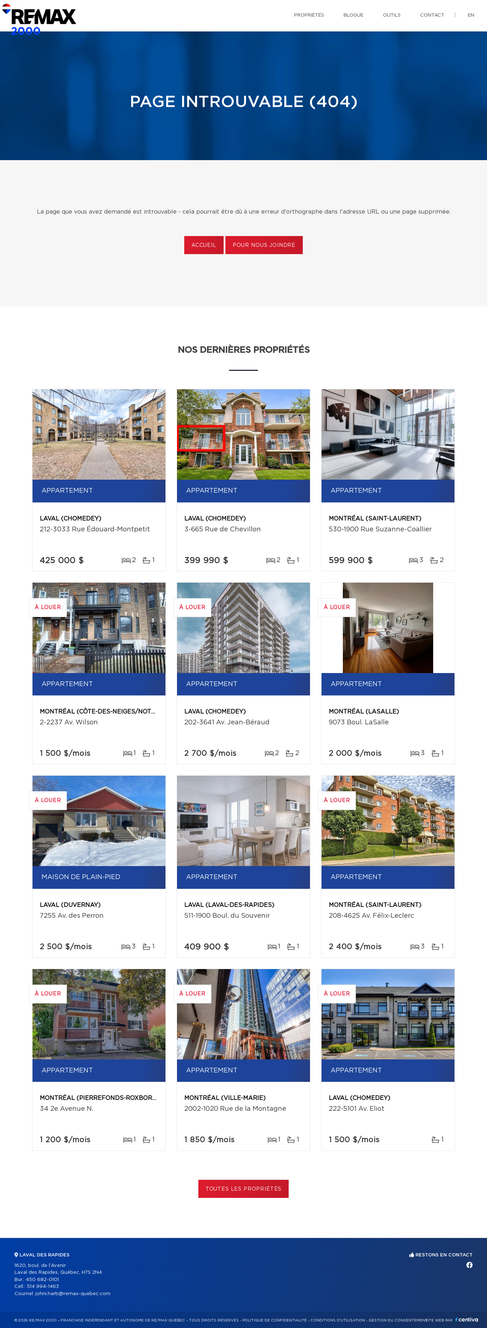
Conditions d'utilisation (337, 1320)
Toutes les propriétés (244, 1189)
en (471, 15)
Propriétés (309, 15)
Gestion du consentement (398, 1320)
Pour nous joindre (264, 245)
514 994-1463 (43, 1286)
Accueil (203, 245)
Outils (392, 15)
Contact (432, 15)
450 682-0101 (42, 1279)
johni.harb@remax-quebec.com (73, 1293)
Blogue (353, 15)
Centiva (466, 1319)
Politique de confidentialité (274, 1320)
